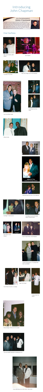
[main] (21, 9)
